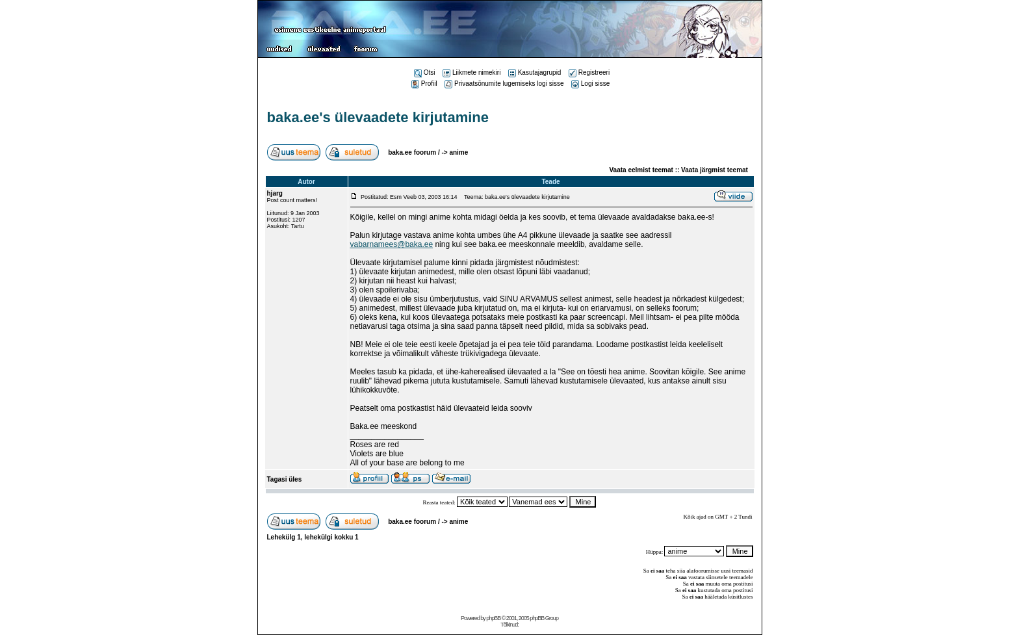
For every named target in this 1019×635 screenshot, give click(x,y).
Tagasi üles (284, 479)
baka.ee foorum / (414, 152)
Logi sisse (590, 83)
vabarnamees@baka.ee (391, 244)
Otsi (424, 72)
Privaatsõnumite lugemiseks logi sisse (504, 83)
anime (458, 152)
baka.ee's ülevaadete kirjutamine (378, 117)
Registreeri (589, 72)
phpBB (493, 618)
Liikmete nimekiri (471, 72)
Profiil (424, 83)
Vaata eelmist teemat (641, 170)
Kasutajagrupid (534, 72)
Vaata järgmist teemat (714, 170)
